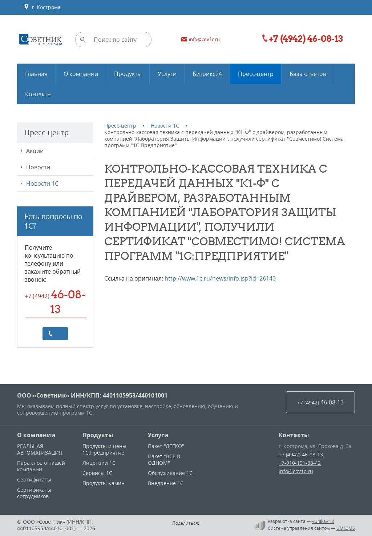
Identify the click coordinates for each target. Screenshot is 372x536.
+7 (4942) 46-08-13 (301, 454)
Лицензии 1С (99, 462)
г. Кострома (42, 7)
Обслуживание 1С (170, 472)
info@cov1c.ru (296, 471)
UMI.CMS (345, 528)
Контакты (294, 435)
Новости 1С (42, 184)
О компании (36, 435)
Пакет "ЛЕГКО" (166, 446)
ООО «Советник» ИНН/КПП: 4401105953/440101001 (92, 395)
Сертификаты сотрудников (34, 493)
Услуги (158, 435)
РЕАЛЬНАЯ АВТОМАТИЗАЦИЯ (39, 449)
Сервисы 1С (97, 472)
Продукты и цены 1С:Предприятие (104, 449)
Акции (35, 151)
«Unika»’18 (323, 521)
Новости (38, 167)
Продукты (97, 435)
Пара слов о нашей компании (41, 466)
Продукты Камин (103, 483)
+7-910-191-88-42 (300, 462)
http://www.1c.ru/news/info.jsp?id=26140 (220, 278)
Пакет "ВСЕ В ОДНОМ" (164, 459)
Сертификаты (34, 479)
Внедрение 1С (165, 483)
